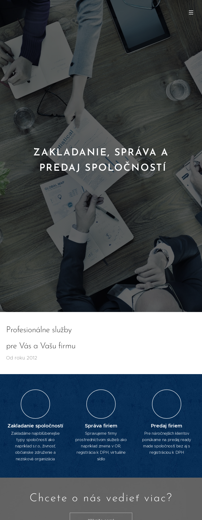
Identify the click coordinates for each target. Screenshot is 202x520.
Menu (191, 12)
